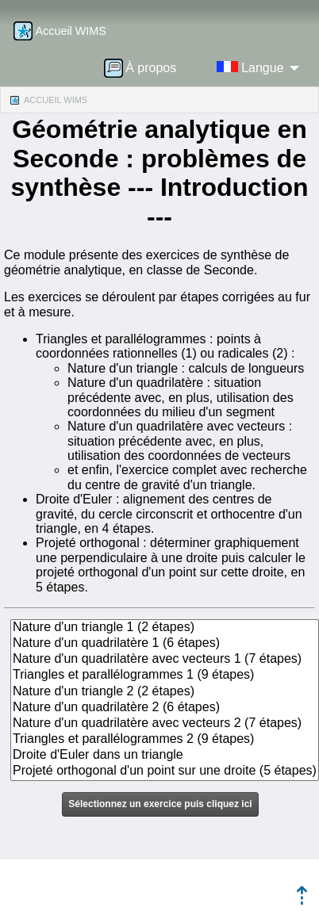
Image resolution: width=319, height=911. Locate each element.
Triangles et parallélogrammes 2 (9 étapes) (164, 740)
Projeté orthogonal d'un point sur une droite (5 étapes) (164, 771)
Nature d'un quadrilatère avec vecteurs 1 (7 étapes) (164, 660)
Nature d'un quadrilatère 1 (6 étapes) (164, 644)
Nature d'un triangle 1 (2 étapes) (164, 628)
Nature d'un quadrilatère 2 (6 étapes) (164, 708)
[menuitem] (145, 67)
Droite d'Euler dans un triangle (164, 756)
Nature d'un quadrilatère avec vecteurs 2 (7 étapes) (164, 724)
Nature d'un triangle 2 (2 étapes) (164, 692)
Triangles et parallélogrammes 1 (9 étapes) (164, 675)
